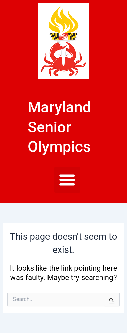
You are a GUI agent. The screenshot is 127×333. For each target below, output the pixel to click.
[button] (67, 180)
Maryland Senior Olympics (59, 127)
